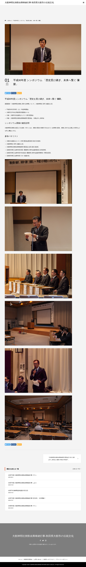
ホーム (20, 559)
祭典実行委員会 (28, 559)
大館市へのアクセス (48, 559)
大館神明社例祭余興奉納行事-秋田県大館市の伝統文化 (29, 2)
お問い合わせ (37, 559)
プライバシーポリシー (62, 559)
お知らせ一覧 (76, 468)
